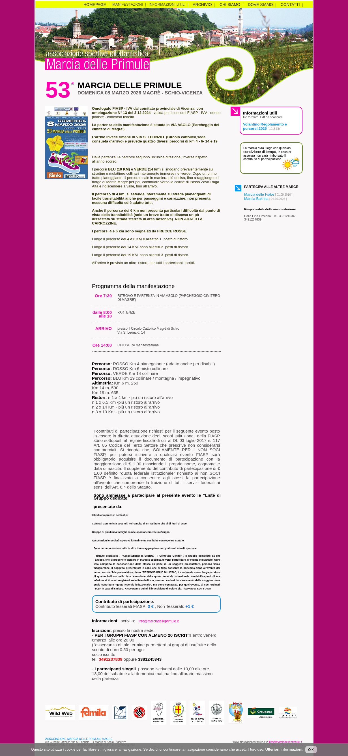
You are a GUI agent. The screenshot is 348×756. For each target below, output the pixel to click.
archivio (202, 4)
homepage (94, 4)
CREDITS (296, 745)
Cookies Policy (278, 745)
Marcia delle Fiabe (259, 194)
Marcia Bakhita (256, 198)
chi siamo (230, 4)
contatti (290, 4)
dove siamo (260, 4)
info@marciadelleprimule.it (159, 621)
